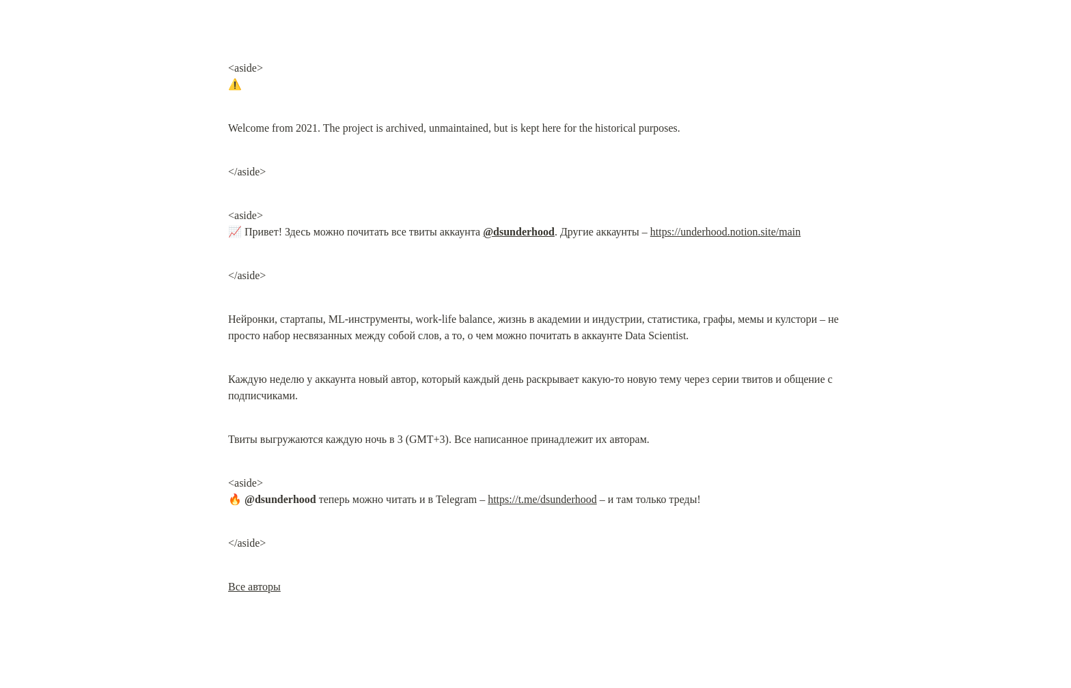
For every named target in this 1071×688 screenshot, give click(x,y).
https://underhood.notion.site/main (725, 232)
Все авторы (254, 586)
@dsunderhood (519, 232)
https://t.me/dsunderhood (542, 499)
